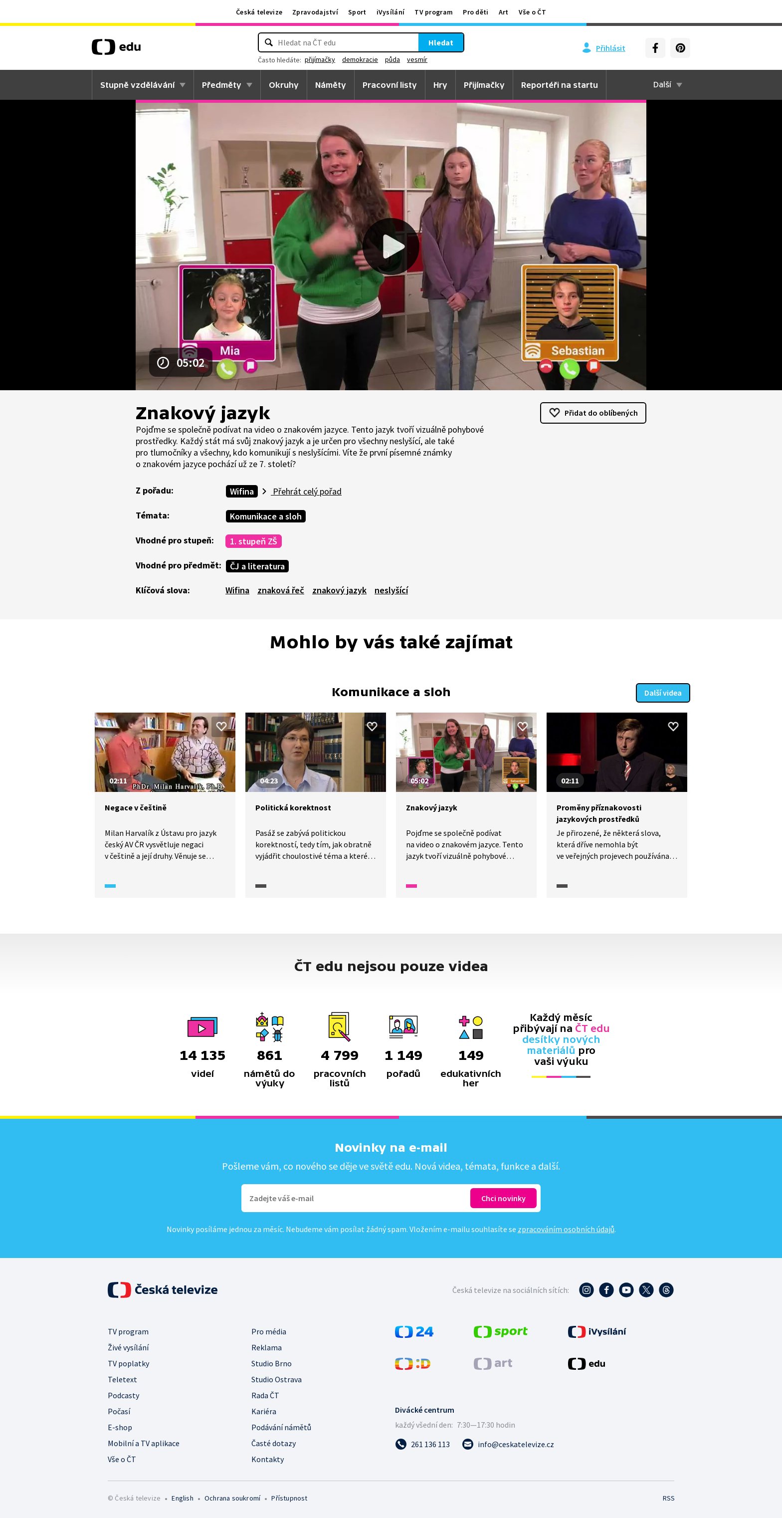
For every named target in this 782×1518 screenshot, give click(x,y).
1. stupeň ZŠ (253, 541)
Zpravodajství (315, 11)
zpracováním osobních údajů (566, 1228)
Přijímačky (484, 84)
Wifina (242, 491)
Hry (440, 84)
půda (392, 59)
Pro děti (475, 11)
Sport (357, 11)
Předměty (221, 84)
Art (504, 11)
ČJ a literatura (257, 566)
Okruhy (284, 84)
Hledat (440, 42)
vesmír (417, 59)
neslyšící (391, 590)
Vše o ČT (532, 11)
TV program (433, 11)
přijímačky (320, 59)
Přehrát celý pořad (306, 491)
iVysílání (391, 11)
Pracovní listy (390, 84)
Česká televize (259, 11)
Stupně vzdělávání (137, 84)
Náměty (330, 84)
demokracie (360, 59)
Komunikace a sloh (266, 516)
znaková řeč (280, 590)
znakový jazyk (339, 590)
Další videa (663, 692)
